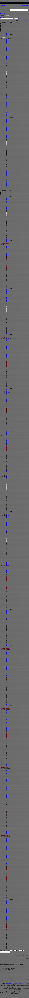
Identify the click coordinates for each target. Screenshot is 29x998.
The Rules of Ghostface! (6, 179)
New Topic (2, 17)
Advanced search (21, 18)
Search (26, 9)
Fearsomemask (6, 263)
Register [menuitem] (23, 5)
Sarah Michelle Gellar (6, 521)
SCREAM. (6, 364)
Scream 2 (3, 13)
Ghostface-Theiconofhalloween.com (17, 983)
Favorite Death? (6, 296)
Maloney (6, 682)
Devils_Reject (6, 874)
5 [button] (26, 20)
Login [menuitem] (27, 5)
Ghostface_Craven (5, 243)
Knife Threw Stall (6, 247)
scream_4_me (6, 738)
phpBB (6, 981)
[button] (28, 20)
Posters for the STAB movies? (6, 717)
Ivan (6, 622)
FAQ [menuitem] (7, 5)
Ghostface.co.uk (8, 983)
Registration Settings (6, 127)
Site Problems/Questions (6, 106)
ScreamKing (6, 407)
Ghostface (7, 15)
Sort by (20, 950)
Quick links (3, 5)
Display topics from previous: (8, 950)
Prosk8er (26, 981)
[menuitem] (18, 979)
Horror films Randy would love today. (6, 848)
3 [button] (23, 20)
